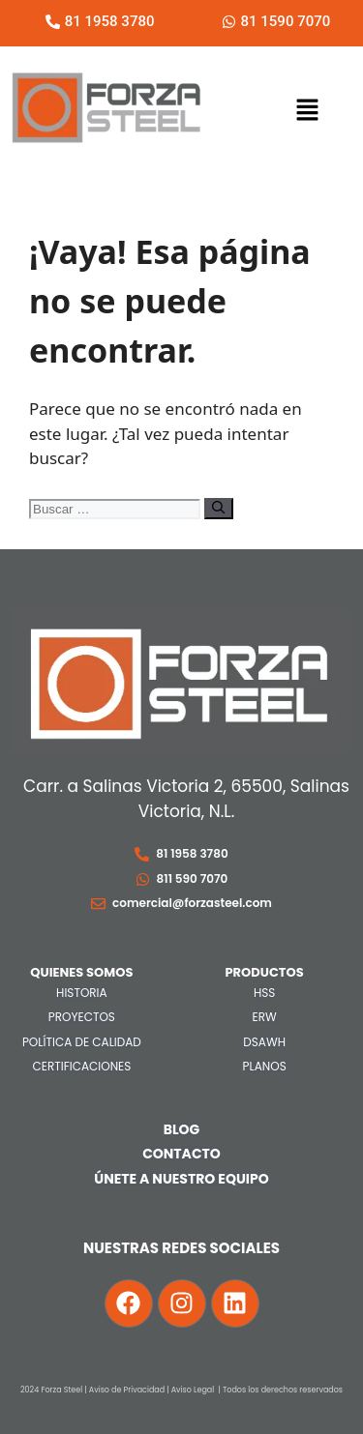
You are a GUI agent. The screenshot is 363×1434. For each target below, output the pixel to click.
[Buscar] (218, 508)
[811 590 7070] (143, 879)
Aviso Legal (192, 1390)
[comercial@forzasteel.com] (98, 903)
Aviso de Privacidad (127, 1390)
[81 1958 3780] (142, 854)
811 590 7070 (192, 878)
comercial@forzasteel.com (192, 902)
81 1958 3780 (191, 853)
